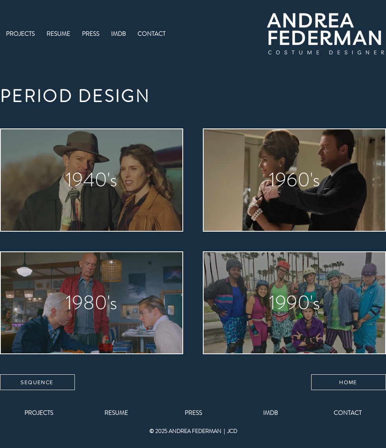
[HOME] (348, 382)
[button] (20, 34)
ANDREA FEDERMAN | (198, 431)
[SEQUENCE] (37, 382)
